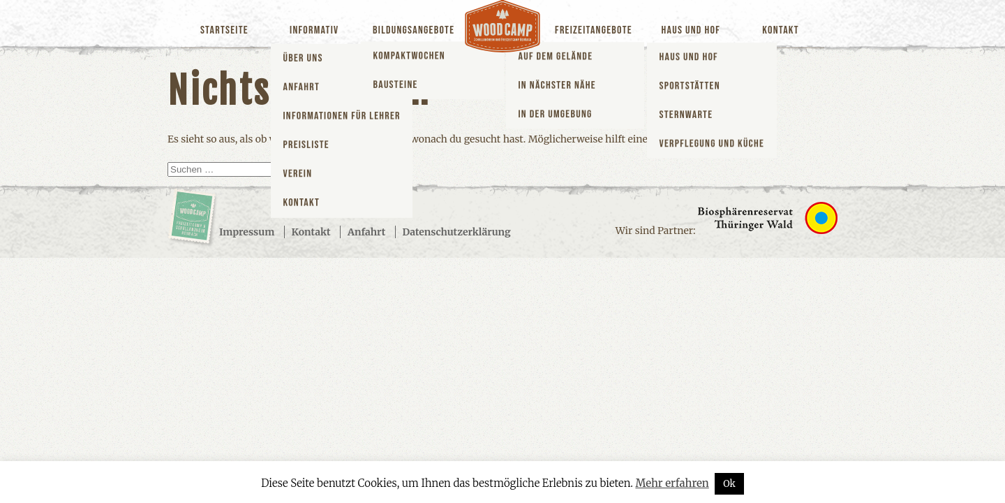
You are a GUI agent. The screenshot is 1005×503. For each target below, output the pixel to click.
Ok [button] (729, 484)
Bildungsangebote (413, 30)
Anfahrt (366, 232)
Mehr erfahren (671, 483)
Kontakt (780, 30)
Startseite (224, 30)
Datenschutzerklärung (457, 232)
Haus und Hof (691, 30)
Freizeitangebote (593, 30)
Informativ (314, 30)
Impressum (246, 232)
